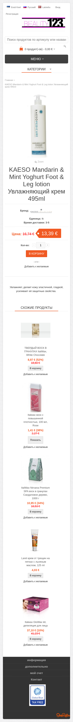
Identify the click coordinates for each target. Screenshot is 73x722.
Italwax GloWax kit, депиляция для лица (35, 624)
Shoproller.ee (63, 715)
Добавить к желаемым (36, 266)
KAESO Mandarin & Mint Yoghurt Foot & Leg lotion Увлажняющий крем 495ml (36, 85)
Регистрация (12, 14)
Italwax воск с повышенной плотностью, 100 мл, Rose (36, 420)
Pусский (29, 7)
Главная (9, 80)
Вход (57, 7)
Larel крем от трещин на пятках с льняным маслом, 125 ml (35, 562)
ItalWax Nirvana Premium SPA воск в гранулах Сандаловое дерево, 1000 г (35, 493)
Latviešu (44, 7)
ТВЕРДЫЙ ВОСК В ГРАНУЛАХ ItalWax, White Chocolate (35, 351)
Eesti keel (14, 7)
